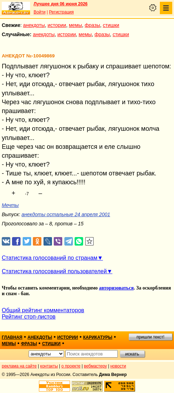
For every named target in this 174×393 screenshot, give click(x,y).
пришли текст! (150, 337)
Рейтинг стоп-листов (29, 317)
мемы (75, 25)
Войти (40, 12)
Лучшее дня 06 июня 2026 (61, 3)
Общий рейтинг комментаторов (43, 310)
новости (118, 366)
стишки (111, 25)
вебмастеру (95, 366)
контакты (49, 366)
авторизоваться (116, 288)
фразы (92, 25)
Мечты (10, 205)
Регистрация (61, 12)
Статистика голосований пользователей (54, 271)
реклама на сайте (19, 366)
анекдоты (34, 25)
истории (57, 25)
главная (12, 337)
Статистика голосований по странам (49, 258)
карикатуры (97, 337)
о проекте (71, 366)
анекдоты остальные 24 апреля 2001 (66, 214)
